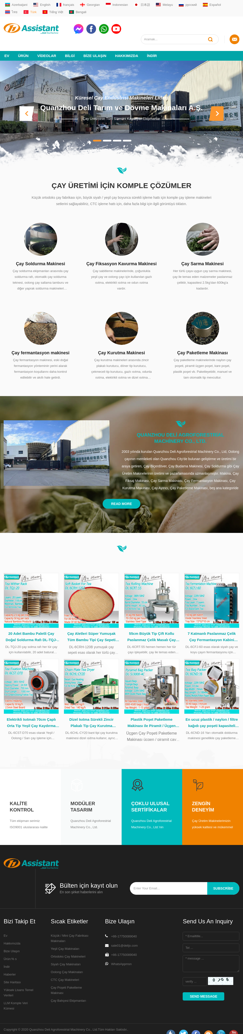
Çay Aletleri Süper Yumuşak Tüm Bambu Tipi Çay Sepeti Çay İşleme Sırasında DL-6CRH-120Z (91, 627)
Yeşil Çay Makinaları (65, 938)
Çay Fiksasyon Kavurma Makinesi (121, 253)
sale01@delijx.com (124, 935)
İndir (152, 45)
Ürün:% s (10, 948)
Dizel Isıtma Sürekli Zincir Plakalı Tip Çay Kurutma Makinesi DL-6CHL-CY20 (91, 713)
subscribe (223, 878)
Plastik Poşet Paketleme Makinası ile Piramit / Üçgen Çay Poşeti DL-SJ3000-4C (151, 713)
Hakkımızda (126, 45)
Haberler (10, 964)
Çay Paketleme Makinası (202, 342)
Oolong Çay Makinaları (67, 961)
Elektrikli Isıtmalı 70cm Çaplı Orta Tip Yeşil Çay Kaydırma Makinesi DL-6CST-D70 (31, 713)
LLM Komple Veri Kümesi (16, 995)
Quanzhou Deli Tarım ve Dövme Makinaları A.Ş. (121, 97)
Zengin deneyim (203, 796)
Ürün (23, 45)
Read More (121, 493)
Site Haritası (12, 972)
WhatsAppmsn (121, 953)
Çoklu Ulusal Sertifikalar (150, 796)
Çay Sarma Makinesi (202, 253)
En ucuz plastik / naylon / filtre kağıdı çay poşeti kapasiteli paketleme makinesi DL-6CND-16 (211, 713)
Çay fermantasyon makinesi (40, 342)
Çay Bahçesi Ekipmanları (68, 990)
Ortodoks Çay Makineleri (68, 946)
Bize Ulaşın (94, 45)
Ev (6, 45)
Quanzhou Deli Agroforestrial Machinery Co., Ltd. (180, 427)
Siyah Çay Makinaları (66, 954)
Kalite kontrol (22, 796)
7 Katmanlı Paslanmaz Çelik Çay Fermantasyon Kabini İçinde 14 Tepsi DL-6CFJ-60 (212, 627)
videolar (46, 45)
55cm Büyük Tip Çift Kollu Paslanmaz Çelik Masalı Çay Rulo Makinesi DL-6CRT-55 (151, 627)
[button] (26, 103)
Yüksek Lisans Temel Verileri (18, 982)
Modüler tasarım (83, 796)
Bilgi (70, 45)
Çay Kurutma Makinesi (121, 342)
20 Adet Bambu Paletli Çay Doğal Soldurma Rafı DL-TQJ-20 (31, 627)
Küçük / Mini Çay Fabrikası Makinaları (70, 927)
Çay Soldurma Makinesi (40, 253)
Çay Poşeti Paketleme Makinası (66, 979)
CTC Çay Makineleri (65, 969)
